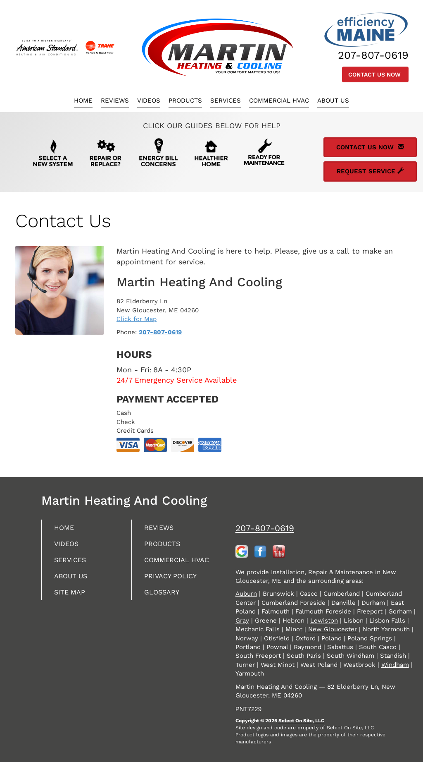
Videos (148, 100)
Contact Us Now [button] (375, 74)
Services (225, 100)
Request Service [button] (370, 171)
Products (185, 100)
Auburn (246, 593)
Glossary (163, 604)
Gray (242, 620)
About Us (333, 100)
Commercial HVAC (279, 100)
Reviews (115, 100)
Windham (395, 665)
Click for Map (136, 319)
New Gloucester (332, 629)
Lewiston (324, 620)
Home (83, 100)
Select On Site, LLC (301, 721)
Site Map (71, 604)
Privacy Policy (173, 587)
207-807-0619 (160, 332)
